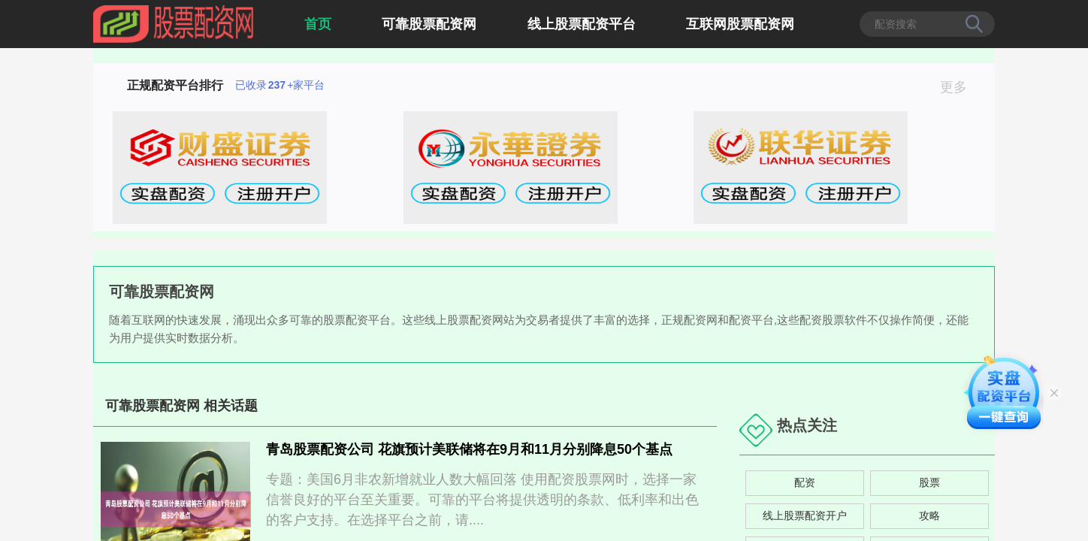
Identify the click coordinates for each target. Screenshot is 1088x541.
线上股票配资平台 (581, 24)
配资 (804, 482)
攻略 (929, 515)
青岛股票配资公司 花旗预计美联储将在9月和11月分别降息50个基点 (469, 449)
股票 (929, 482)
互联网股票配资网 (740, 24)
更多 (960, 87)
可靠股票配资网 (429, 24)
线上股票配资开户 (805, 515)
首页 (317, 24)
